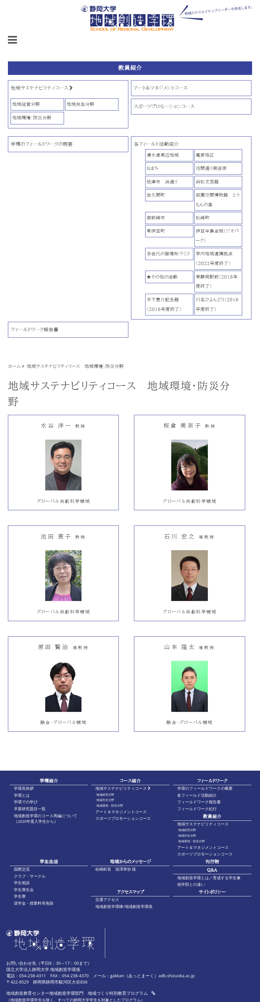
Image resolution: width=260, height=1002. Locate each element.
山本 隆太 (189, 647)
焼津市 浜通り (162, 181)
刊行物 (212, 861)
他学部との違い (191, 884)
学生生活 (49, 861)
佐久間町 (155, 194)
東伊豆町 (155, 230)
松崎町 (203, 217)
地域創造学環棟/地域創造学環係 (123, 906)
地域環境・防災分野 (31, 117)
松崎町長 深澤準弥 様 (115, 869)
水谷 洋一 (63, 425)
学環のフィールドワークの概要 (42, 144)
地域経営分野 (26, 104)
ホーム (14, 366)
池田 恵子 (63, 536)
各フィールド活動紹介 (156, 144)
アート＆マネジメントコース (160, 87)
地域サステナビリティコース (42, 87)
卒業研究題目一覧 (30, 808)
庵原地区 (205, 154)
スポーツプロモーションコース (164, 106)
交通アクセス (107, 899)
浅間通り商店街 (211, 168)
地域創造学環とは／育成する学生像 (209, 877)
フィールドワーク (212, 780)
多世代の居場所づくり (168, 253)
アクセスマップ (130, 891)
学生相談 (22, 882)
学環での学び (26, 801)
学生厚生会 (24, 889)
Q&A (212, 869)
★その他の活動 (162, 276)
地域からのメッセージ (130, 861)
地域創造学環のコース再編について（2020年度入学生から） (45, 818)
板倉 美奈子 (189, 425)
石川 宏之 (189, 536)
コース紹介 (130, 780)
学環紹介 (49, 780)
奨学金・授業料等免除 (33, 903)
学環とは (22, 795)
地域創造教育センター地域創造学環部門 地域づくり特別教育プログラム (80, 993)
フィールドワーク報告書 (34, 329)
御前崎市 (155, 217)
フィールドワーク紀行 (197, 808)
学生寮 (20, 896)
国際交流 (22, 869)
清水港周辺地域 (162, 154)
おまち (152, 168)
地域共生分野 (80, 104)
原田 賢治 (63, 647)
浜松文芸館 (207, 181)
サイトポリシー (212, 891)
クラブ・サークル (30, 876)
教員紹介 (212, 816)
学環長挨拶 (24, 788)
